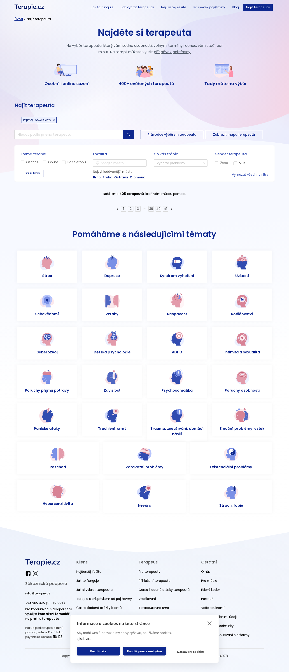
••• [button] (144, 208)
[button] (117, 209)
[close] (209, 623)
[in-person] (22, 162)
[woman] (216, 163)
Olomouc (137, 177)
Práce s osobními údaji (219, 617)
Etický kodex (210, 589)
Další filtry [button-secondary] (32, 173)
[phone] (64, 162)
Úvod (18, 19)
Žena (224, 163)
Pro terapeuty (149, 571)
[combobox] (120, 163)
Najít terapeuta (258, 7)
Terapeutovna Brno (154, 608)
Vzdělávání (147, 598)
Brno (97, 177)
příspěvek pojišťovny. (172, 51)
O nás (205, 571)
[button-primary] (128, 134)
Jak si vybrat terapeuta (94, 589)
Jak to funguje (102, 7)
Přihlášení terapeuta (154, 580)
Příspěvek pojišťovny (209, 7)
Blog (235, 7)
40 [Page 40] (158, 208)
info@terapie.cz (37, 593)
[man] (235, 163)
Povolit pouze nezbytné (144, 651)
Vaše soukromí (212, 608)
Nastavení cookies (191, 652)
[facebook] (29, 573)
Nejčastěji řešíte (173, 7)
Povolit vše (98, 651)
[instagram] (35, 573)
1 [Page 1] (123, 208)
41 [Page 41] (165, 208)
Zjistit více (84, 639)
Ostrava (121, 177)
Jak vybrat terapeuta (137, 7)
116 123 (57, 636)
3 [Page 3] (138, 208)
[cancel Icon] (54, 120)
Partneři (207, 598)
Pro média (209, 580)
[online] (44, 162)
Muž (242, 163)
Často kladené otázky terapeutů (164, 589)
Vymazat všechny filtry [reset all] (250, 174)
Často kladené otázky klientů (99, 608)
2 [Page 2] (131, 208)
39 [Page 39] (151, 208)
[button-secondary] (172, 134)
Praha (107, 177)
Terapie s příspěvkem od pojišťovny (104, 598)
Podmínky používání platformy (225, 635)
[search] (68, 134)
